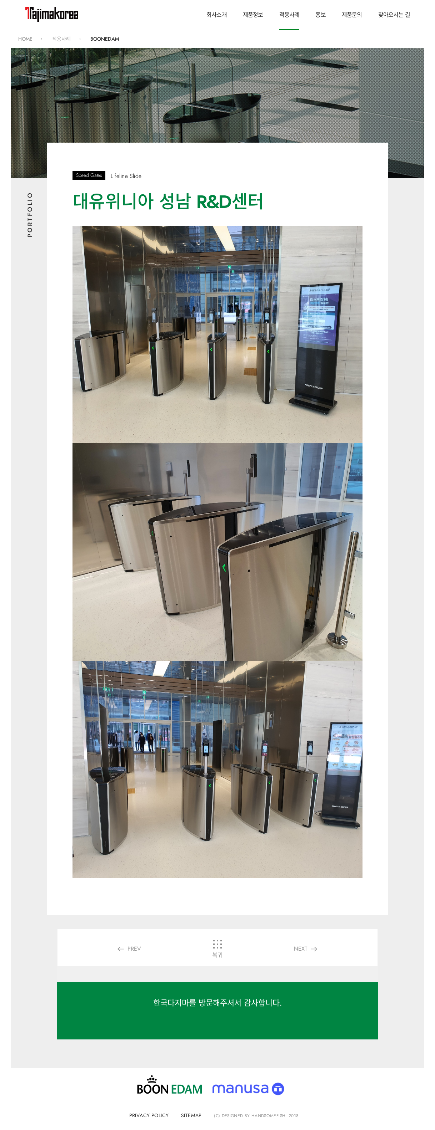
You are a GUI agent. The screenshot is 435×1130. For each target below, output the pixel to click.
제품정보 (253, 15)
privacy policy (149, 1115)
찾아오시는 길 (394, 15)
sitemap (191, 1115)
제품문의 (352, 15)
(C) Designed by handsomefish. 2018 (256, 1116)
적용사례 (289, 15)
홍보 (320, 15)
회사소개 (216, 15)
